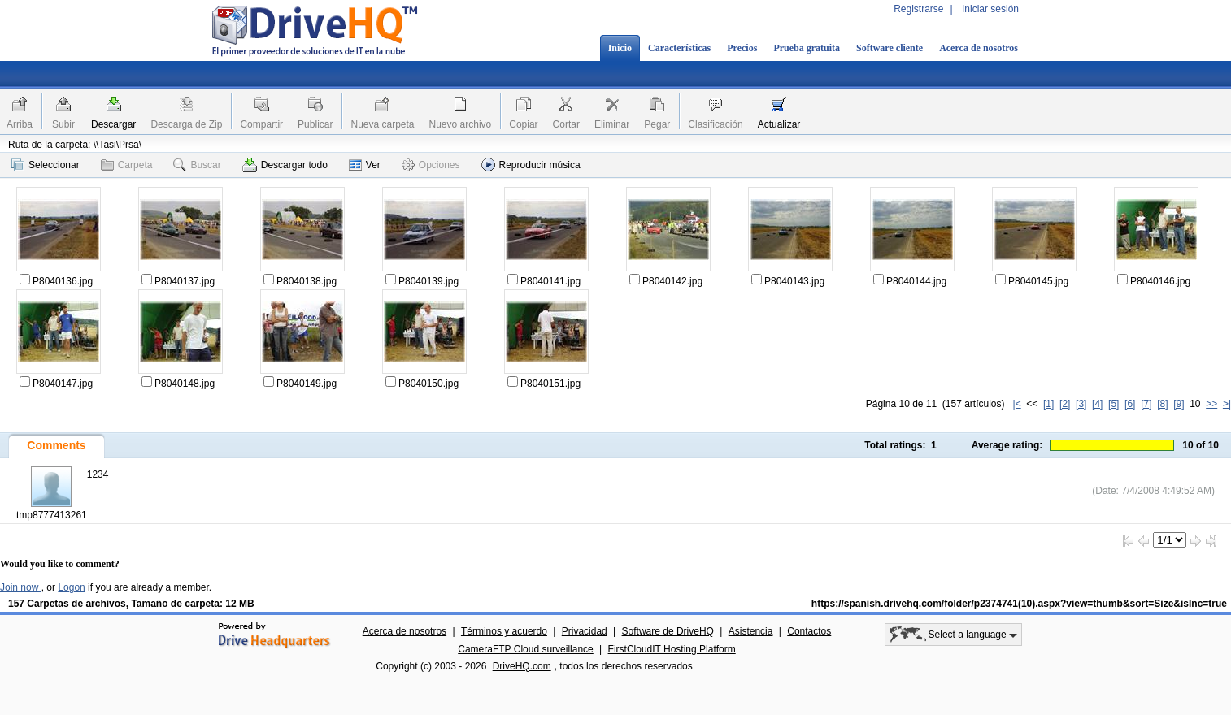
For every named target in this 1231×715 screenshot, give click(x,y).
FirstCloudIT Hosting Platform (672, 649)
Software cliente (889, 48)
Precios (742, 48)
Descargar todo (285, 165)
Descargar (113, 124)
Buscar (196, 164)
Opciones (431, 164)
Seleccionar (45, 164)
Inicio (620, 48)
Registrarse (918, 9)
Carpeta (127, 165)
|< (1017, 404)
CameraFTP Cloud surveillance (526, 649)
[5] (1113, 404)
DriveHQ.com (522, 666)
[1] (1048, 404)
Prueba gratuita (806, 48)
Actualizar (779, 124)
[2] (1064, 404)
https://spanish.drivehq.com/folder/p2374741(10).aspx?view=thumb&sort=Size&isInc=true (1019, 603)
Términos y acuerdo (504, 631)
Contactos (809, 631)
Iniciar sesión (990, 9)
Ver (365, 165)
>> (1211, 404)
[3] (1081, 404)
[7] (1146, 404)
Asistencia (751, 631)
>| (1227, 404)
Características (679, 48)
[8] (1162, 404)
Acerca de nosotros (978, 48)
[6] (1129, 404)
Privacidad (584, 631)
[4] (1097, 404)
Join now (20, 587)
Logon (71, 587)
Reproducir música (531, 164)
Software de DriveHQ (668, 631)
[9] (1178, 404)
